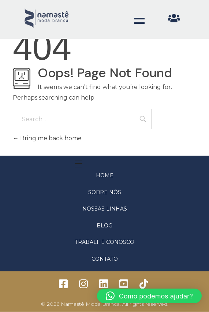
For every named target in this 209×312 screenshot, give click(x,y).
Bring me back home (47, 138)
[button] (149, 296)
